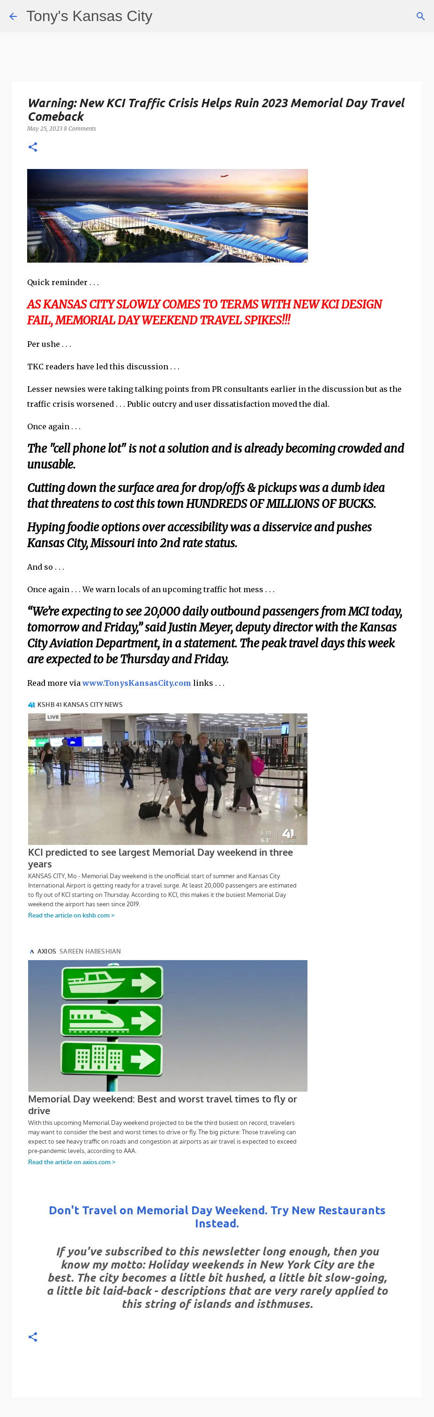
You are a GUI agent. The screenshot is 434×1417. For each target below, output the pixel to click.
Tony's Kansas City (89, 15)
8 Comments (80, 128)
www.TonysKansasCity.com (136, 683)
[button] (32, 147)
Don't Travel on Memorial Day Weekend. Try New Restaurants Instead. (217, 1217)
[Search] (421, 16)
